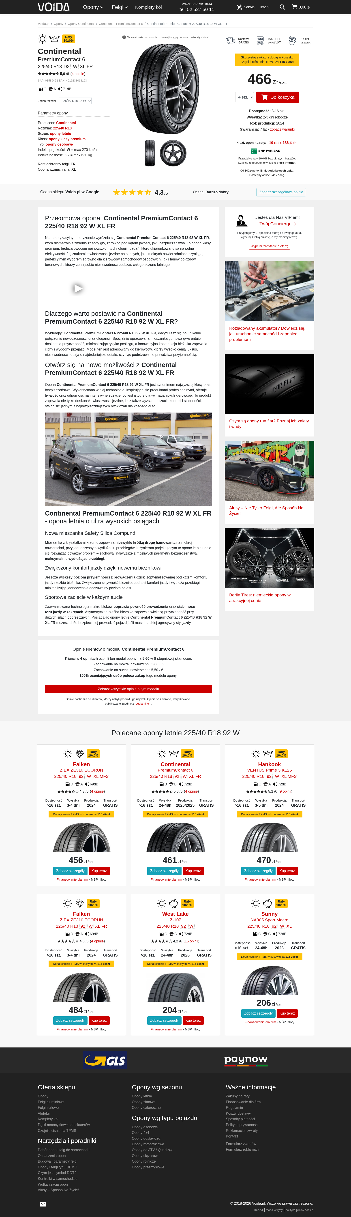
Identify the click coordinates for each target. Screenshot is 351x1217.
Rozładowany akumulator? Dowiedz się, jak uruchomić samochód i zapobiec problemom (267, 334)
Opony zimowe (144, 1102)
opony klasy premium (67, 139)
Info (265, 7)
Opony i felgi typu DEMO (57, 1167)
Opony (93, 7)
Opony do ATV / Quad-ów (152, 1150)
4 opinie (78, 74)
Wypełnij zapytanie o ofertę (269, 246)
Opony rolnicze (144, 1161)
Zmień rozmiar (47, 101)
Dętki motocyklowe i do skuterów (64, 1125)
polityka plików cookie (299, 1210)
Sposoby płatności (240, 1119)
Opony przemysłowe (148, 1167)
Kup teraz (99, 871)
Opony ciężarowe (146, 1156)
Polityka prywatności (242, 1125)
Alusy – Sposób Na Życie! (58, 1190)
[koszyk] (300, 7)
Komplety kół (148, 7)
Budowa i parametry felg (57, 1161)
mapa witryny (274, 1210)
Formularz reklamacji (242, 1149)
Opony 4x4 (140, 1133)
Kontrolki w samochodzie (57, 1178)
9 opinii (285, 791)
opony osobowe (59, 144)
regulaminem (143, 703)
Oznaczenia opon (52, 1156)
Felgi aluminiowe (51, 1102)
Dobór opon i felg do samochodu (64, 1150)
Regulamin (234, 1107)
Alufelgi (43, 1113)
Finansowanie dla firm (72, 879)
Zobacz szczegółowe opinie (281, 192)
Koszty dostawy (238, 1113)
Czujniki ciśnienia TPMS (57, 1131)
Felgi (120, 7)
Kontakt (232, 1136)
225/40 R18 (62, 128)
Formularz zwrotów (241, 1144)
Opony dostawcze (146, 1138)
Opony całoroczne (146, 1107)
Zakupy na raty (238, 1096)
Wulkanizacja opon (53, 1184)
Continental (66, 123)
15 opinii (191, 941)
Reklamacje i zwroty (242, 1131)
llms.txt (258, 1210)
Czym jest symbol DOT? (57, 1173)
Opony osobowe (145, 1127)
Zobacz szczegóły (70, 871)
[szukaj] (282, 7)
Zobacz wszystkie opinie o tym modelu (128, 689)
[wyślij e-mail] (43, 1204)
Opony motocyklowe (148, 1144)
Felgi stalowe (48, 1107)
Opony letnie (142, 1096)
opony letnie (60, 133)
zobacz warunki (282, 129)
